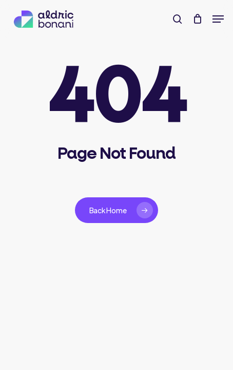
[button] (218, 19)
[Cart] (197, 19)
